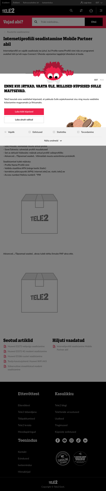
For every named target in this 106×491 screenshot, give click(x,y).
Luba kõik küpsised (24, 112)
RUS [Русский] (102, 80)
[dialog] (53, 110)
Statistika (59, 132)
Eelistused (35, 132)
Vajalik (9, 132)
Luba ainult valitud (24, 120)
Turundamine (85, 132)
